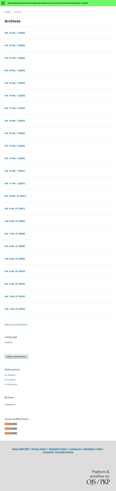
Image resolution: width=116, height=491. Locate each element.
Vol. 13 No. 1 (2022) (15, 158)
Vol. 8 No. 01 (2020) (15, 221)
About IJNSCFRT (20, 448)
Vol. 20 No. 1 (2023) (15, 70)
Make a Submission (16, 356)
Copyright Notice (64, 452)
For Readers (10, 375)
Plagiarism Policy (58, 448)
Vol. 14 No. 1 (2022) (15, 145)
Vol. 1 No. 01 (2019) (15, 308)
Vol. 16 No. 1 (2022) (15, 120)
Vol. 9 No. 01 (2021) (15, 208)
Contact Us (75, 448)
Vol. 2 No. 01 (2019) (15, 296)
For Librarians (11, 384)
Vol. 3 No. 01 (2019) (15, 283)
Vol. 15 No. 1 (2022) (15, 133)
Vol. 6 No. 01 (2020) (15, 246)
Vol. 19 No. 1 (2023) (15, 82)
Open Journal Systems (16, 324)
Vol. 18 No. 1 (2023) (15, 95)
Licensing (48, 452)
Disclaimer (89, 448)
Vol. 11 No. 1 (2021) (15, 183)
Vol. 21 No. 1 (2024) (15, 57)
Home (7, 11)
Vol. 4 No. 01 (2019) (15, 271)
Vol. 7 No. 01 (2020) (15, 233)
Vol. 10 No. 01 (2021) (15, 195)
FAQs (99, 448)
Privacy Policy (39, 448)
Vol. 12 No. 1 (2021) (15, 170)
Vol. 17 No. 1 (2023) (15, 108)
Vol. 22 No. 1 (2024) (15, 45)
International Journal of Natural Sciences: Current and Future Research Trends (48, 3)
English (8, 342)
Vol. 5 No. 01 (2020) (15, 258)
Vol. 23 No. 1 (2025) (15, 32)
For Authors (10, 379)
